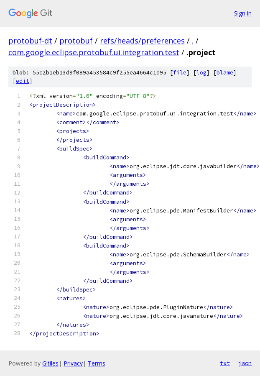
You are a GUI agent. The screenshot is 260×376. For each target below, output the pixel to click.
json (245, 363)
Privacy (73, 363)
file (179, 72)
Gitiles (50, 363)
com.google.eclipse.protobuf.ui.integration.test (93, 52)
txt (225, 363)
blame (225, 72)
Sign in (243, 13)
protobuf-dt (30, 41)
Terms (96, 363)
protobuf (76, 41)
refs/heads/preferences (142, 41)
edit (22, 80)
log (201, 72)
